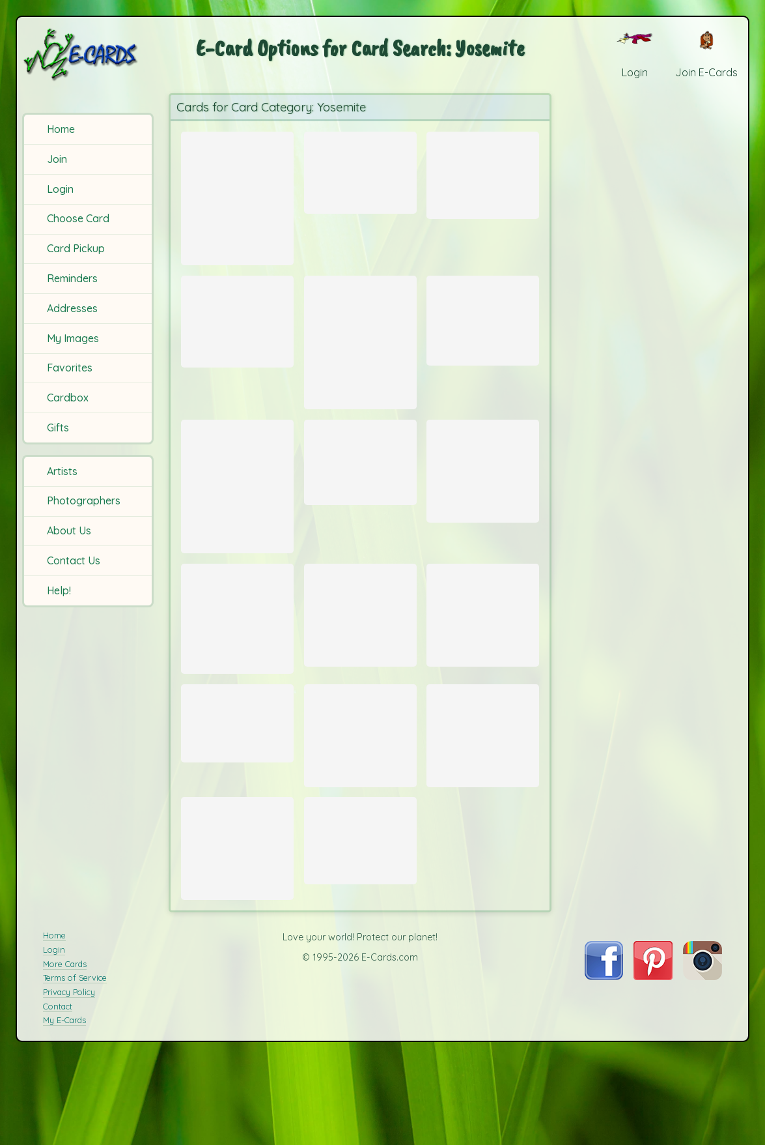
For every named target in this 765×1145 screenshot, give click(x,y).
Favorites (69, 367)
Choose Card (78, 218)
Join (57, 159)
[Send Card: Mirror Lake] (237, 782)
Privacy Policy (69, 1079)
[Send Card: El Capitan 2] (360, 796)
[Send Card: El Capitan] (483, 796)
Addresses (72, 308)
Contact (57, 1093)
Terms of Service (75, 1065)
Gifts (58, 427)
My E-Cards (64, 1108)
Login (60, 189)
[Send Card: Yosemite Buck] (483, 501)
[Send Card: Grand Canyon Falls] (360, 912)
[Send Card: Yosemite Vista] (360, 169)
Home (61, 129)
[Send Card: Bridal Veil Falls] (483, 662)
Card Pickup (76, 248)
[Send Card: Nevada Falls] (483, 171)
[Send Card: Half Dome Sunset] (237, 519)
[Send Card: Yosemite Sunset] (360, 358)
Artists (62, 471)
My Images (73, 338)
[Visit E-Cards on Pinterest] (653, 1064)
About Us (69, 530)
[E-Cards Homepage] (89, 54)
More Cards (65, 1051)
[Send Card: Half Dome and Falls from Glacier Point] (483, 329)
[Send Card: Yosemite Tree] (237, 921)
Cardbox (68, 397)
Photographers (83, 500)
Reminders (72, 278)
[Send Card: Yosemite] (360, 662)
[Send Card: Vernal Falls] (237, 666)
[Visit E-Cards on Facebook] (604, 1064)
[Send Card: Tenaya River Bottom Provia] (237, 198)
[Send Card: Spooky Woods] (360, 491)
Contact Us (73, 560)
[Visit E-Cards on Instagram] (702, 1064)
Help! (59, 590)
